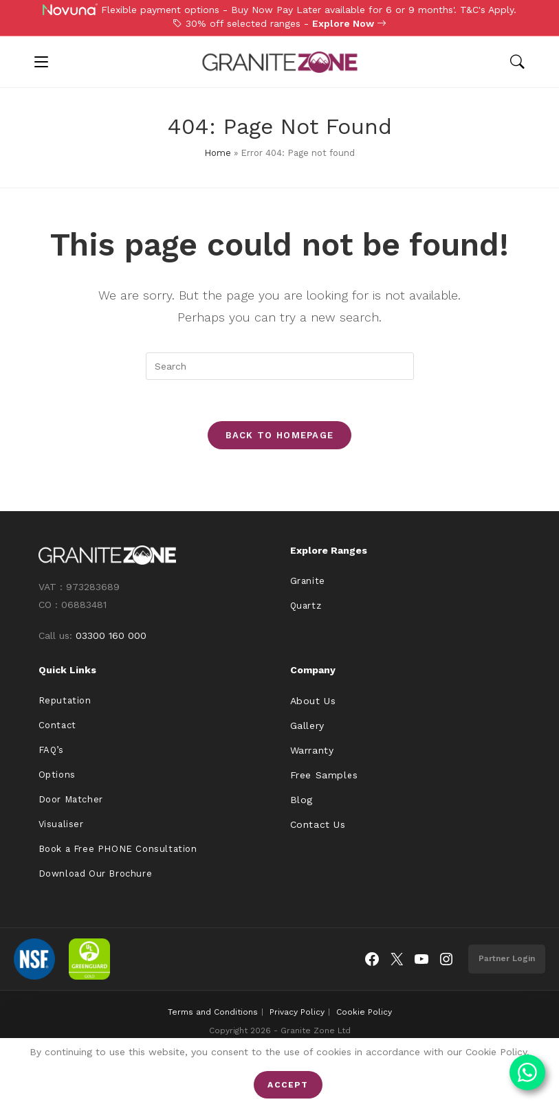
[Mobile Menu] (41, 61)
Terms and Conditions (213, 1012)
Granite (307, 581)
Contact (57, 725)
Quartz (306, 605)
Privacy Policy (297, 1012)
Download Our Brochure (96, 873)
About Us (313, 700)
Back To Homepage (280, 435)
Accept (287, 1085)
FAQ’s (51, 750)
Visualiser (61, 824)
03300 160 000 (111, 635)
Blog (301, 799)
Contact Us (318, 824)
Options (57, 774)
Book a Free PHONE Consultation (118, 849)
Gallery (307, 725)
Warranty (312, 750)
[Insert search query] (280, 366)
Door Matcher (71, 799)
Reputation (65, 700)
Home (217, 153)
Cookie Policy (364, 1012)
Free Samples (324, 774)
